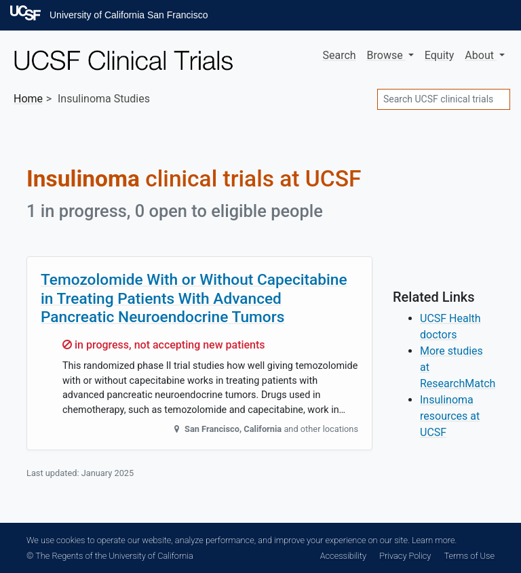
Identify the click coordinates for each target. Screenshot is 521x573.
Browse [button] (386, 55)
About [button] (481, 55)
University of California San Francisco (129, 14)
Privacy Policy (405, 556)
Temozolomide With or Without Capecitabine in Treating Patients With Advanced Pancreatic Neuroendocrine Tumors (194, 298)
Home (28, 98)
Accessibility (343, 556)
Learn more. (434, 540)
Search (338, 55)
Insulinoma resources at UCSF (450, 416)
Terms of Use (469, 556)
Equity (440, 55)
